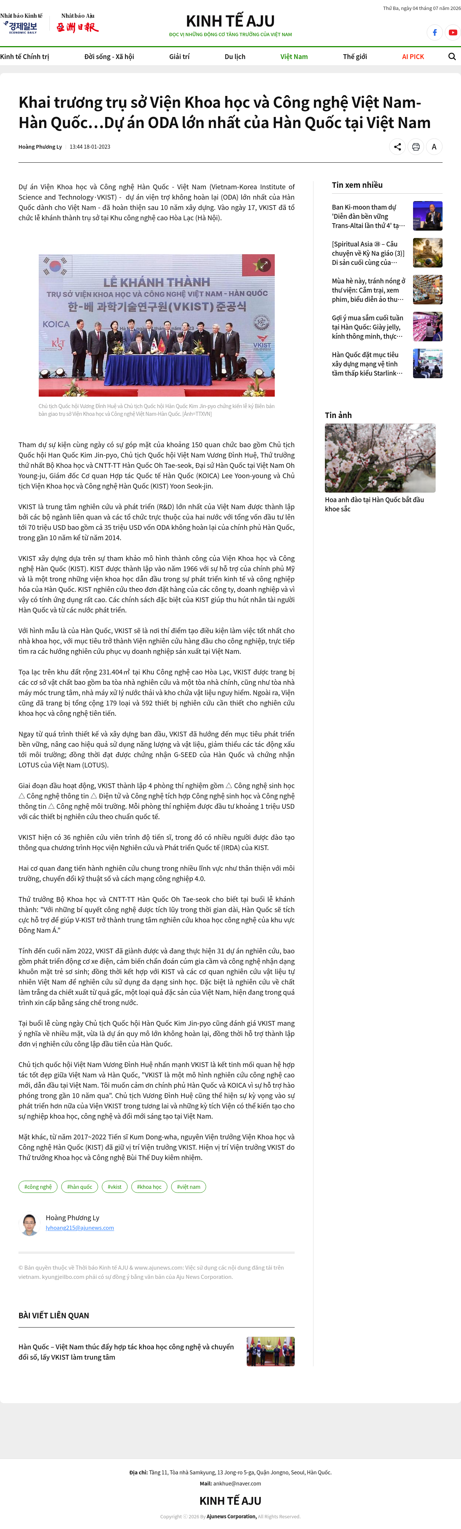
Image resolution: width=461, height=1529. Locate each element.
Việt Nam (294, 56)
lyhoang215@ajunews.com (80, 1227)
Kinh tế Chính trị (24, 56)
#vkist (115, 1186)
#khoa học (149, 1186)
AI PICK (413, 56)
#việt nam (188, 1186)
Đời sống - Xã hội (109, 56)
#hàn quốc (79, 1186)
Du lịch (235, 56)
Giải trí (179, 56)
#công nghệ (38, 1186)
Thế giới (355, 56)
